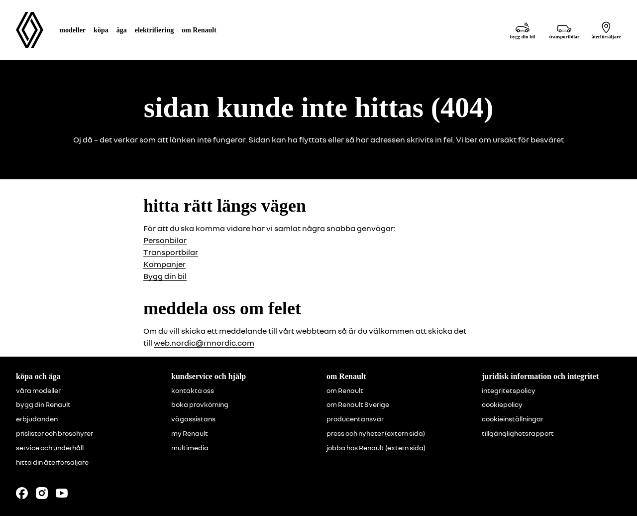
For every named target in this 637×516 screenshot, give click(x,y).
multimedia (190, 448)
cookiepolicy (502, 404)
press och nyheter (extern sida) (375, 433)
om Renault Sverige (357, 404)
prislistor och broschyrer (54, 433)
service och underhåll (50, 448)
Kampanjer (164, 264)
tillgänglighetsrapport (518, 433)
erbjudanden (37, 419)
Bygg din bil (165, 276)
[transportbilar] (564, 30)
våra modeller (38, 390)
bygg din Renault (43, 404)
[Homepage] (29, 30)
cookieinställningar (512, 419)
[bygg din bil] (522, 30)
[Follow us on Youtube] (62, 493)
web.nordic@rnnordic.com (204, 343)
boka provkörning (199, 404)
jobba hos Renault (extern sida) (375, 448)
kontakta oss (192, 390)
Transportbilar (170, 252)
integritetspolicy (508, 390)
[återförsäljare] (606, 30)
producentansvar (355, 419)
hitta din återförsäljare (52, 462)
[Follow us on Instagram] (42, 493)
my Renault (189, 433)
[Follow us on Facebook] (22, 493)
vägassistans (193, 419)
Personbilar (165, 240)
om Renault (344, 390)
